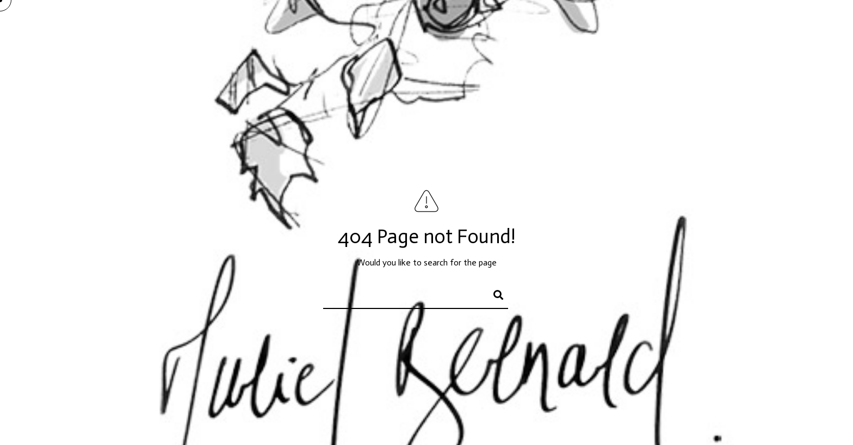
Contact (800, 27)
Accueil (492, 27)
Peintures (547, 27)
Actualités (743, 27)
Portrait (687, 27)
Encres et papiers (618, 27)
